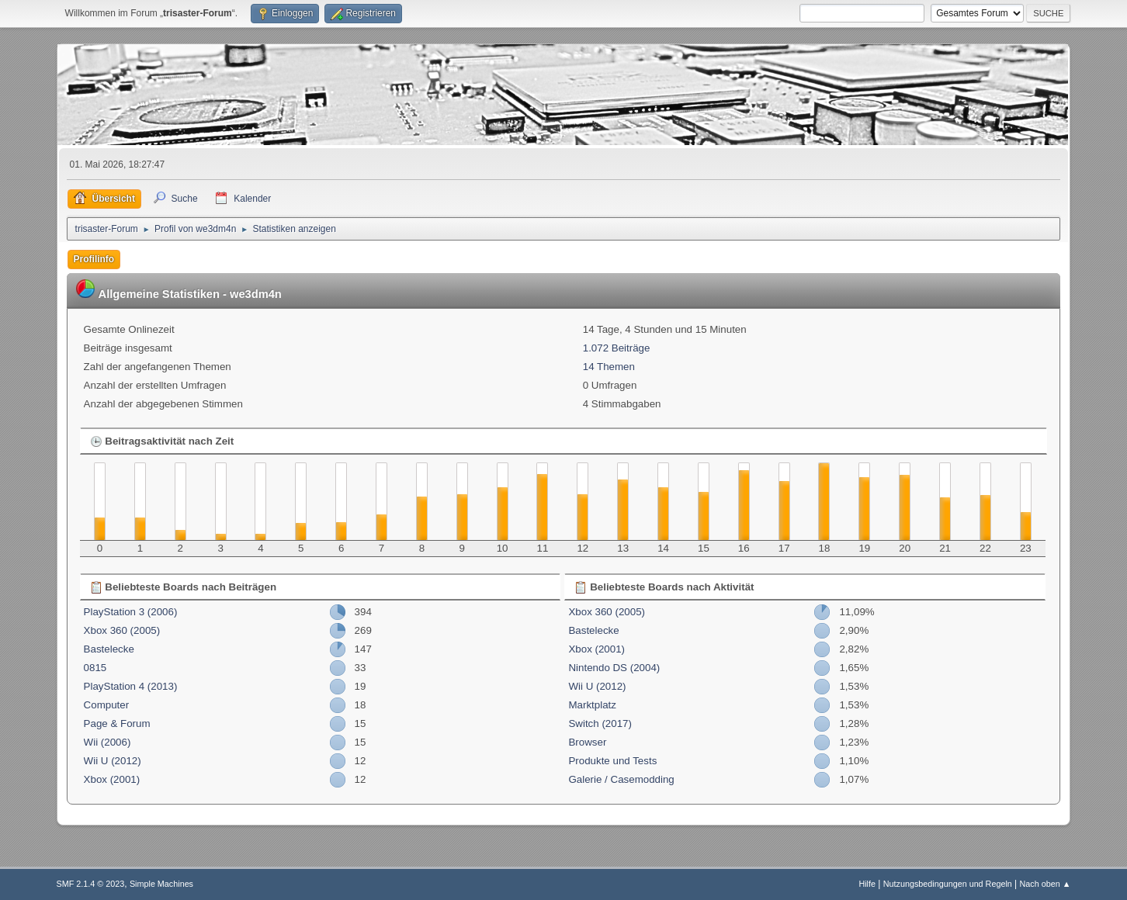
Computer (107, 705)
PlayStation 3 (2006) (131, 612)
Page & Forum (117, 723)
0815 (95, 667)
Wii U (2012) (112, 761)
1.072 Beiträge (616, 348)
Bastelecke (109, 649)
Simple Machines (161, 883)
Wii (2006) (107, 742)
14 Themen (609, 366)
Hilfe (867, 883)
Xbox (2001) (112, 779)
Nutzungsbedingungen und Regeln (947, 883)
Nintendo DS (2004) (614, 667)
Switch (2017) (600, 723)
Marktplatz (592, 705)
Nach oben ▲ (1045, 883)
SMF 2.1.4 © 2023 (91, 883)
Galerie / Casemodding (621, 779)
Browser (587, 742)
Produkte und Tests (612, 761)
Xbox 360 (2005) (122, 630)
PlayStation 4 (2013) (131, 686)
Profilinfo (94, 259)
